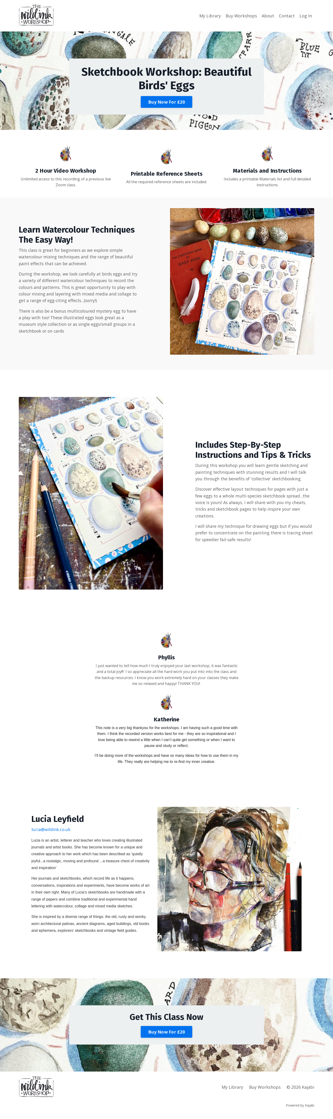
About (268, 15)
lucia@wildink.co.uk (50, 829)
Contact (287, 15)
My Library (210, 15)
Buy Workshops (241, 15)
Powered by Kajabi (300, 1106)
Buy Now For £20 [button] (166, 102)
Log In (305, 15)
